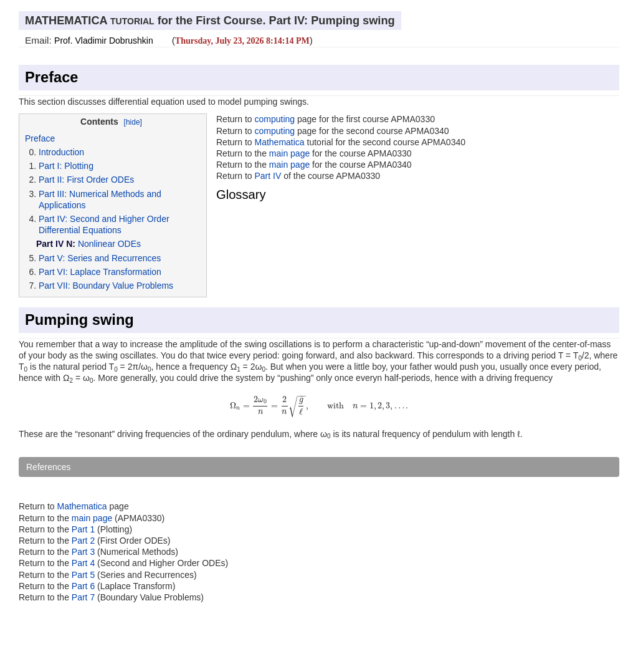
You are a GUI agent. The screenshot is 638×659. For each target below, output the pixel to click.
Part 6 (84, 586)
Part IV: (53, 219)
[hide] (133, 122)
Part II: (51, 180)
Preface (52, 77)
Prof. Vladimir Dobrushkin (103, 41)
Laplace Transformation (115, 272)
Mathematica (279, 142)
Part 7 (84, 597)
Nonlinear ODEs (109, 244)
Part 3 (83, 552)
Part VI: (53, 272)
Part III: (53, 194)
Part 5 (84, 575)
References (48, 467)
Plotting (78, 166)
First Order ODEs (100, 180)
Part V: (52, 258)
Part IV (267, 176)
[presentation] (319, 405)
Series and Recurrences (114, 258)
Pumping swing (79, 320)
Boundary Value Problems (122, 286)
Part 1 (83, 529)
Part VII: (54, 286)
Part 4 (84, 563)
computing (274, 119)
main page (289, 153)
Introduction (61, 152)
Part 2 (83, 541)
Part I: (50, 166)
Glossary (241, 194)
